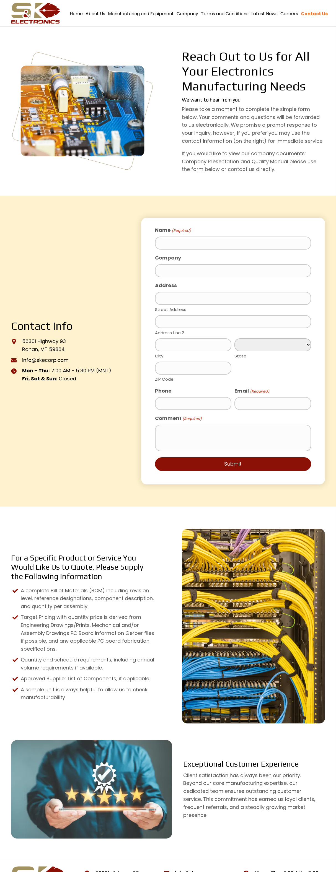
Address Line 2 (169, 331)
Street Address (170, 308)
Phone (163, 388)
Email (251, 389)
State (240, 354)
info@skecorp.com (45, 358)
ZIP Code (164, 377)
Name (173, 230)
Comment (178, 416)
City (159, 354)
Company (168, 257)
